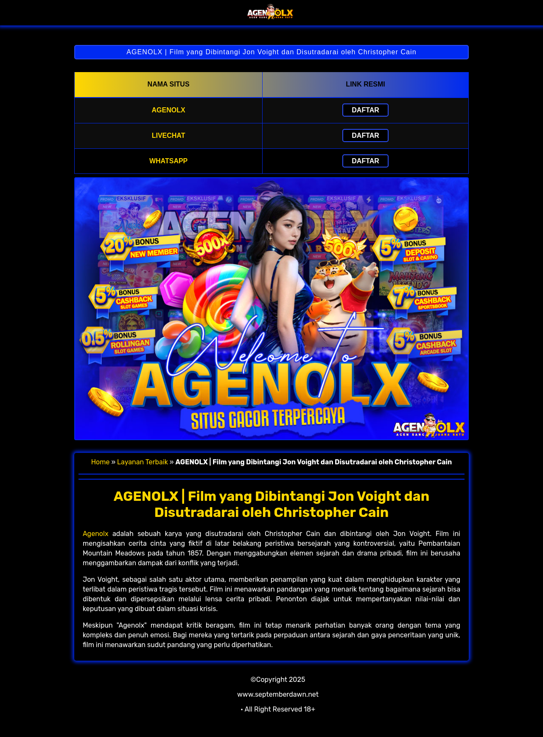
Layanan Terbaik (142, 462)
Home (100, 462)
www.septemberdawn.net (278, 694)
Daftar (365, 110)
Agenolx (96, 534)
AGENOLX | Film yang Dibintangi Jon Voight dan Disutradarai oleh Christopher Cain (271, 52)
